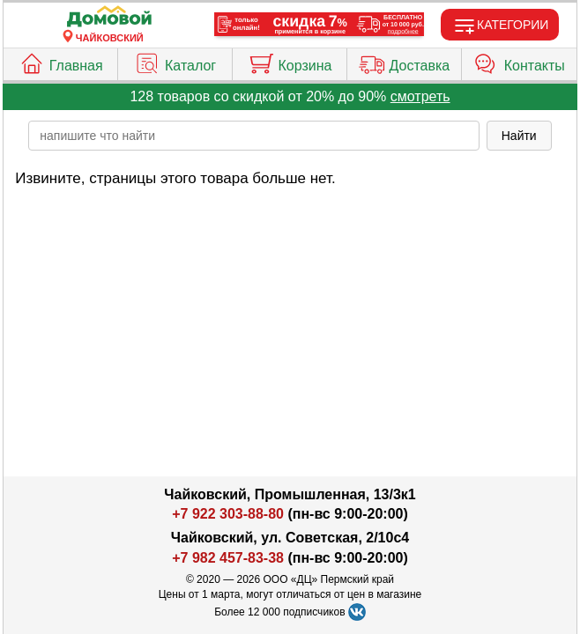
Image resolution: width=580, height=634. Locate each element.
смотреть (420, 96)
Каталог (175, 61)
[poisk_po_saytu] (253, 136)
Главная (61, 61)
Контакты (519, 61)
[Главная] (109, 17)
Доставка (404, 61)
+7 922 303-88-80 (228, 513)
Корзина (290, 61)
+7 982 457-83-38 (228, 557)
